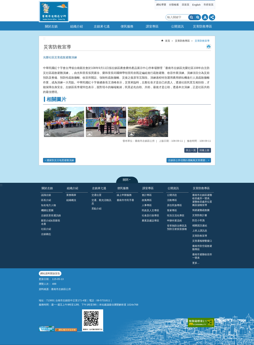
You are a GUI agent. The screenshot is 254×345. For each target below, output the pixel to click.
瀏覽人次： (45, 283)
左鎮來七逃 (99, 188)
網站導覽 (161, 4)
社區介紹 (46, 229)
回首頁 (185, 4)
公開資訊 (173, 188)
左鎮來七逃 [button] (102, 26)
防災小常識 (198, 220)
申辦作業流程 (174, 220)
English (196, 4)
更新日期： (45, 279)
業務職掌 (71, 195)
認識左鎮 (46, 195)
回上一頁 (191, 150)
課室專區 (148, 188)
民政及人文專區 (150, 210)
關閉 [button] (125, 179)
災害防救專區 (182, 40)
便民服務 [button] (127, 26)
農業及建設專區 (150, 220)
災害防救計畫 (199, 215)
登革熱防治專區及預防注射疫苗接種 (177, 227)
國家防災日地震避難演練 (60, 160)
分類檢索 (174, 4)
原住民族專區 (174, 205)
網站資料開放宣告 (50, 273)
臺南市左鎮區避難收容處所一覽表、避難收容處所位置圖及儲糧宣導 (202, 200)
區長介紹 (46, 200)
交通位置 (96, 195)
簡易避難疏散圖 (201, 210)
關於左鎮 (47, 188)
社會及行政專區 (150, 215)
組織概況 (71, 200)
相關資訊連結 (199, 225)
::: (156, 1)
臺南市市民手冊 (125, 200)
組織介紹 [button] (76, 26)
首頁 (167, 40)
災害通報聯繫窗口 (202, 240)
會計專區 (147, 195)
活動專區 (172, 200)
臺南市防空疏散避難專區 (202, 248)
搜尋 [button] (191, 17)
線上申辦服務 (124, 195)
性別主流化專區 (175, 215)
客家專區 (172, 210)
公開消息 (172, 195)
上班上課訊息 (199, 230)
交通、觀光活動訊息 (101, 202)
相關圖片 (56, 99)
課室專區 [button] (152, 26)
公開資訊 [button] (177, 26)
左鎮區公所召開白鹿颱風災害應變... (187, 160)
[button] (64, 122)
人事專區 (147, 205)
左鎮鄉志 (46, 234)
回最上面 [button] (204, 150)
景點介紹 (96, 208)
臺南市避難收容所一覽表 (202, 256)
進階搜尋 (198, 17)
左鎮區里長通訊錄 (51, 215)
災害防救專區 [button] (202, 26)
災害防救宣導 (202, 40)
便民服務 (123, 188)
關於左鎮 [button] (51, 26)
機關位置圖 (47, 210)
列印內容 (208, 46)
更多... (195, 262)
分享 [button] (212, 17)
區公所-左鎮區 (54, 11)
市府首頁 (208, 4)
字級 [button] (205, 17)
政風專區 (147, 200)
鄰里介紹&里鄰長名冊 (50, 222)
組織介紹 (72, 188)
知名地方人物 (48, 205)
